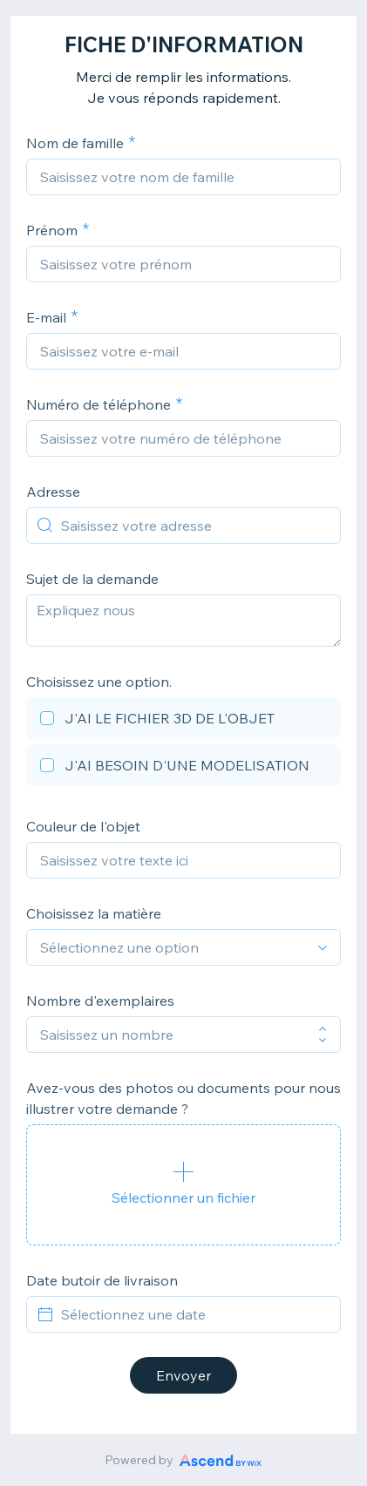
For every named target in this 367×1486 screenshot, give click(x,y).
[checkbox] (183, 720)
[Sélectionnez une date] (194, 1314)
